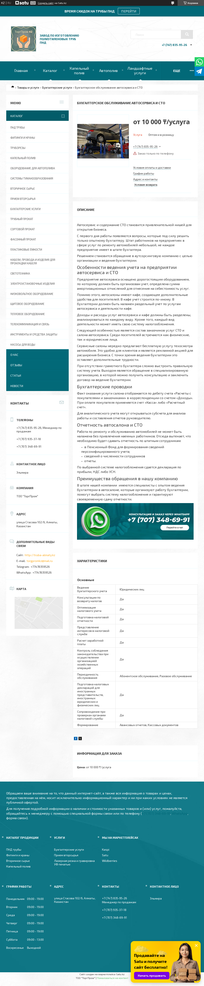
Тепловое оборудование (27, 314)
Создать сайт (45, 2)
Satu (105, 855)
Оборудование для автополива (32, 168)
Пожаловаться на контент (112, 977)
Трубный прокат (21, 219)
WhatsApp (180, 813)
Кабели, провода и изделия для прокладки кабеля (32, 261)
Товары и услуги (28, 87)
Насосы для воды (22, 344)
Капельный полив (79, 70)
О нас (14, 354)
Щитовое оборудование (27, 304)
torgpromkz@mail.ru (40, 561)
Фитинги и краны (22, 137)
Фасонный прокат (23, 239)
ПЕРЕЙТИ (128, 11)
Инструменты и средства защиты (33, 334)
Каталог (50, 70)
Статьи (15, 375)
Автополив (108, 70)
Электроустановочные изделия (32, 283)
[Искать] (187, 34)
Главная (21, 70)
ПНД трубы (17, 127)
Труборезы (17, 148)
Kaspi (105, 849)
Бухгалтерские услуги (57, 87)
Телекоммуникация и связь (29, 324)
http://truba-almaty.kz (40, 555)
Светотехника (20, 273)
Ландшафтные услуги (139, 70)
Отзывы (16, 365)
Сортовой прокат (22, 229)
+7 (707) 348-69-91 (156, 813)
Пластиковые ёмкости (26, 249)
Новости (16, 386)
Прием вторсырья (22, 198)
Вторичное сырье (22, 188)
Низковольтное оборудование (31, 294)
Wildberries (109, 860)
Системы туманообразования (31, 178)
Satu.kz (120, 974)
